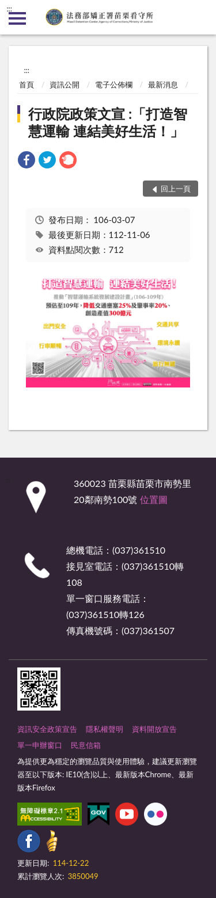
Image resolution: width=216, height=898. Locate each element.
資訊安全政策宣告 (47, 729)
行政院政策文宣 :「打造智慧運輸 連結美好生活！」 (107, 122)
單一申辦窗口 (39, 745)
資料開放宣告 (154, 729)
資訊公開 (64, 84)
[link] (26, 161)
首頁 (26, 84)
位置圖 (154, 499)
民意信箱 (86, 745)
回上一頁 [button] (176, 188)
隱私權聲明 (104, 729)
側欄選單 (17, 18)
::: (9, 8)
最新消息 (163, 84)
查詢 (198, 17)
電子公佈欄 (113, 84)
